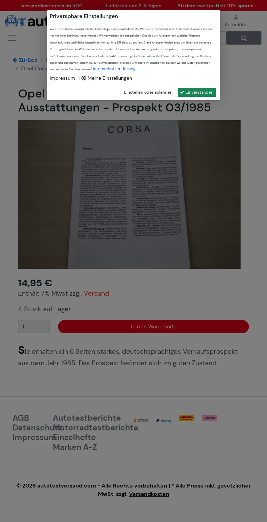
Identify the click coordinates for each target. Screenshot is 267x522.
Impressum (62, 78)
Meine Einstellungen (106, 78)
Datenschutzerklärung (113, 69)
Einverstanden (196, 92)
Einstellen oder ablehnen (148, 92)
